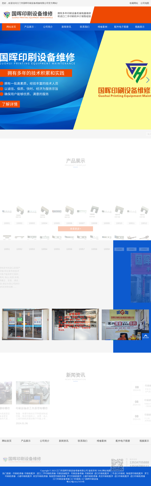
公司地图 (145, 3)
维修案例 (101, 441)
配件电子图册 (123, 441)
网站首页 (6, 441)
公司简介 (44, 441)
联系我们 (82, 441)
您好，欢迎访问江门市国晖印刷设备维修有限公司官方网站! (30, 3)
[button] (3, 80)
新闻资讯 (63, 441)
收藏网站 (134, 3)
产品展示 (26, 441)
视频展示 (144, 441)
